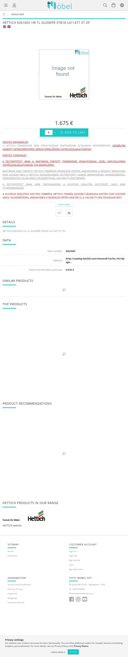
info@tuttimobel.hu (82, 593)
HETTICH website (12, 525)
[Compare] (69, 213)
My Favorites (76, 569)
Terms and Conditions (19, 584)
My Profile (74, 560)
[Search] (105, 5)
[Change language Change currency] (122, 5)
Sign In (72, 551)
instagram (78, 599)
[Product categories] (6, 5)
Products (12, 555)
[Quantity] (49, 132)
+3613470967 (78, 589)
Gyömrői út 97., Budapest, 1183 (88, 584)
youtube (84, 599)
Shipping (12, 598)
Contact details (16, 602)
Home (11, 551)
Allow (73, 652)
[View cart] (113, 5)
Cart (71, 564)
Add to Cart (75, 132)
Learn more (64, 204)
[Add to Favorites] (59, 213)
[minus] (42, 132)
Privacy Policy (15, 589)
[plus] (55, 132)
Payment (12, 593)
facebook (71, 599)
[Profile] (14, 5)
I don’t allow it (58, 652)
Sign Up (73, 555)
